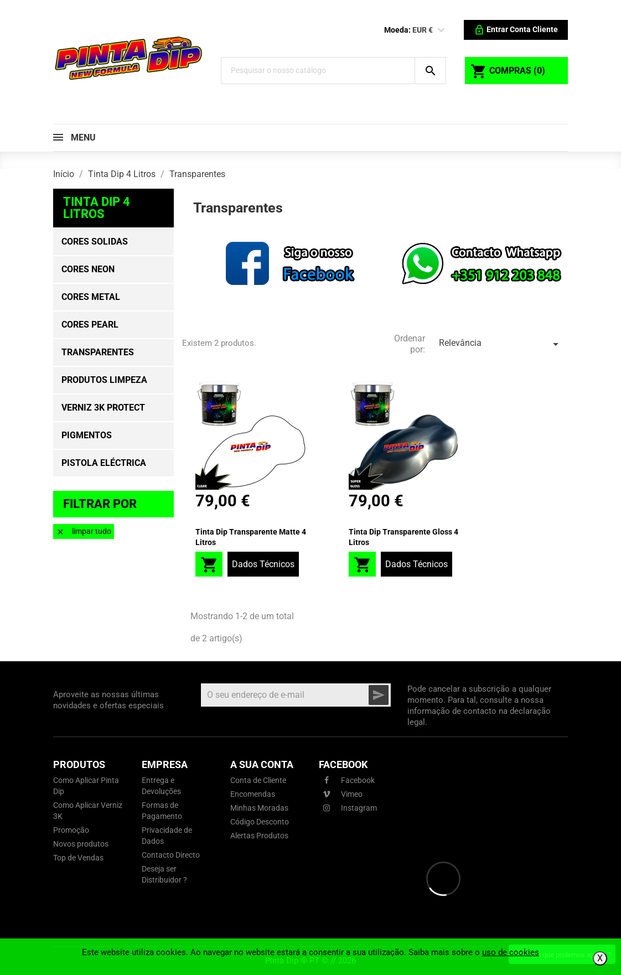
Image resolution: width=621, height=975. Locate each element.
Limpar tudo (83, 531)
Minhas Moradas (259, 807)
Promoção (71, 830)
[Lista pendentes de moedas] (441, 30)
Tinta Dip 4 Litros (96, 208)
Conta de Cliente (258, 780)
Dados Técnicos (263, 564)
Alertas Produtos (259, 835)
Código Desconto (259, 821)
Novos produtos (80, 843)
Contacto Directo (171, 854)
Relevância (500, 344)
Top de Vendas (78, 857)
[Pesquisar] (318, 71)
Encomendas (252, 794)
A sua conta (261, 764)
